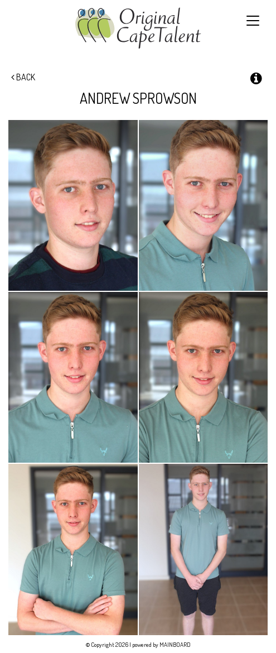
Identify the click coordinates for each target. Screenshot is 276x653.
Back (23, 77)
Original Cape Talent (138, 28)
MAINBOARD (175, 645)
